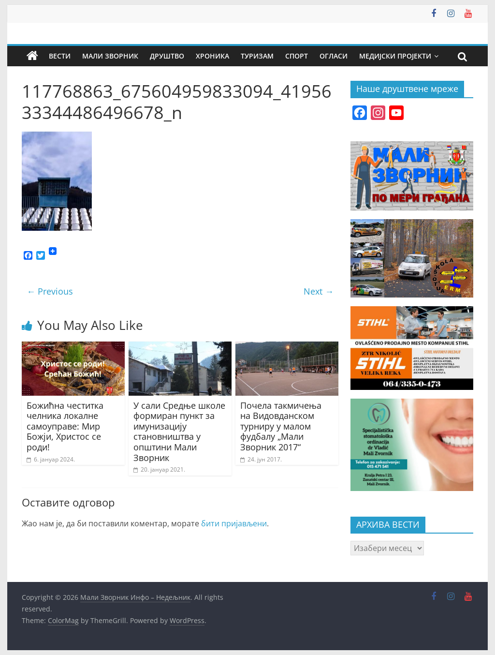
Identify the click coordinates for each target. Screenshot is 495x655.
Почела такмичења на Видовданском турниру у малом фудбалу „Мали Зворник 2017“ (280, 426)
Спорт (296, 55)
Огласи (334, 55)
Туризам (257, 55)
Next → (319, 291)
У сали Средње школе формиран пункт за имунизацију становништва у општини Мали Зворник (179, 431)
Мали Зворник (110, 55)
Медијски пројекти (395, 55)
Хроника (212, 55)
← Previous (50, 291)
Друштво (167, 55)
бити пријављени (234, 523)
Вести (60, 55)
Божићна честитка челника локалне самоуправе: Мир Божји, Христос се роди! (65, 426)
